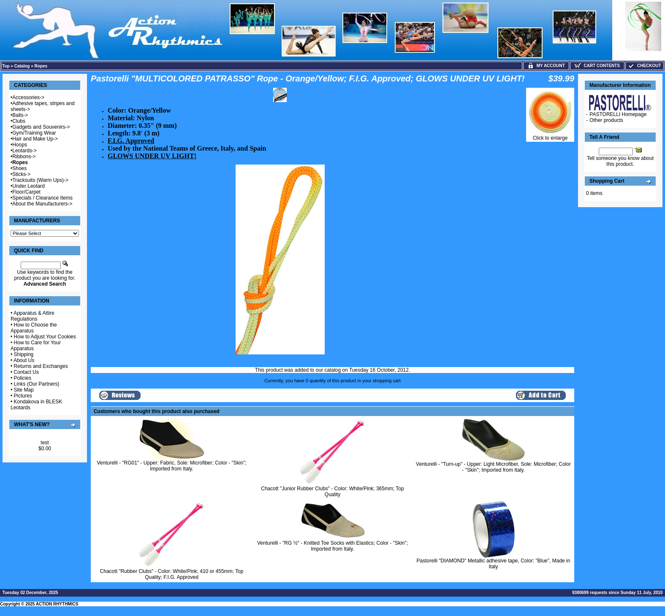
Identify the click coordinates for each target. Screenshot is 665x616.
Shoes (19, 168)
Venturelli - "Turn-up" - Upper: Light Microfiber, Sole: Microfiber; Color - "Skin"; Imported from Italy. (493, 467)
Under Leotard (28, 186)
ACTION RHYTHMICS (57, 604)
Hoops (19, 145)
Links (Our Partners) (37, 384)
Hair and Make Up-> (35, 139)
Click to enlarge (550, 135)
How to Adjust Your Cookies (45, 337)
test (45, 443)
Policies (22, 378)
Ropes (41, 66)
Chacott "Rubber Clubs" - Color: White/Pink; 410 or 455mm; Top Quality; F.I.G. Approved (172, 574)
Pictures (23, 396)
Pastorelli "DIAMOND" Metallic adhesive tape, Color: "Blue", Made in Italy (493, 564)
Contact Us (26, 372)
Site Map (24, 390)
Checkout (644, 65)
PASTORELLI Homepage (617, 114)
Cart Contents (597, 65)
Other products (606, 120)
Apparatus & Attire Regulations (32, 316)
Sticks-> (21, 174)
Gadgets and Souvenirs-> (41, 127)
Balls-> (20, 115)
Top (6, 66)
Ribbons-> (23, 156)
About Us (24, 360)
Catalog (22, 66)
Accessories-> (28, 97)
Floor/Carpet (26, 192)
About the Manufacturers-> (42, 204)
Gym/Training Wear (34, 133)
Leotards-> (24, 151)
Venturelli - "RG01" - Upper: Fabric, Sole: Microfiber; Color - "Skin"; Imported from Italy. (172, 466)
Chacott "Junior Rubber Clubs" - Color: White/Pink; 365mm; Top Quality (332, 491)
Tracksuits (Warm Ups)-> (40, 180)
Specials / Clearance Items (42, 198)
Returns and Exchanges (41, 366)
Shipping (24, 354)
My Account (546, 65)
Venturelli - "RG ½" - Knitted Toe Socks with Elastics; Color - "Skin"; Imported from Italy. (332, 546)
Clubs (18, 121)
